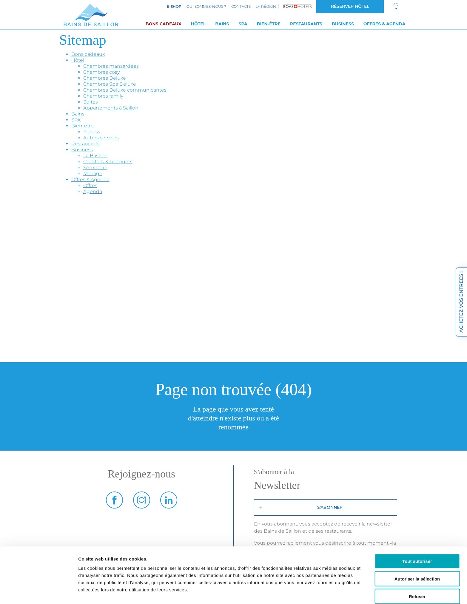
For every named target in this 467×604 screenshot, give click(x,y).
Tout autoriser (417, 535)
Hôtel (198, 24)
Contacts (241, 6)
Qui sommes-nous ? (206, 6)
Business (343, 24)
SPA (243, 24)
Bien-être (268, 24)
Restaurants (306, 24)
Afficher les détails (329, 592)
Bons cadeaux (163, 24)
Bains (222, 24)
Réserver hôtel (350, 6)
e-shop (174, 6)
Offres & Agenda (384, 24)
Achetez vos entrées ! (461, 302)
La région (266, 6)
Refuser (417, 570)
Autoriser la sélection (417, 553)
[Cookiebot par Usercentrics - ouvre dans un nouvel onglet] (39, 592)
